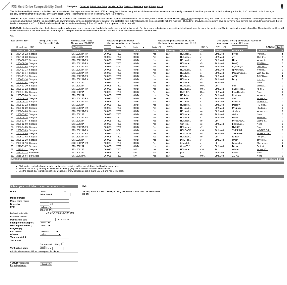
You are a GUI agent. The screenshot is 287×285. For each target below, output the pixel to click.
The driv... (261, 117)
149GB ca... (262, 76)
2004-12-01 (22, 82)
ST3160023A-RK (80, 54)
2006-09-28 (22, 117)
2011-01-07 (22, 146)
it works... (261, 70)
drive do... (261, 140)
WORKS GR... (264, 130)
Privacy (152, 6)
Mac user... (262, 143)
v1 (201, 60)
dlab (234, 98)
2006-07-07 (22, 114)
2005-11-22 (22, 105)
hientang (236, 95)
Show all (270, 47)
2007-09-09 (22, 130)
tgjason (235, 136)
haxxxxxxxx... (238, 89)
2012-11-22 (22, 152)
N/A (118, 66)
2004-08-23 (22, 57)
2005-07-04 (22, 95)
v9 (201, 79)
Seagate (33, 54)
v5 (201, 63)
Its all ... (260, 89)
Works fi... (262, 120)
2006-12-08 (22, 124)
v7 (201, 54)
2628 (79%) (86, 40)
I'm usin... (261, 54)
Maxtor (130, 40)
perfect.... (261, 85)
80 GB (193, 43)
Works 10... (262, 149)
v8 (201, 114)
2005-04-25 (22, 92)
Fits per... (261, 136)
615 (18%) (89, 43)
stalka (235, 114)
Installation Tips (115, 6)
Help (146, 6)
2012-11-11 (22, 149)
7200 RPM (256, 40)
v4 (201, 57)
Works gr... (262, 98)
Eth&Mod (219, 54)
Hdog (234, 60)
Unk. (202, 66)
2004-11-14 (22, 73)
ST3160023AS (79, 156)
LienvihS (236, 101)
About (160, 6)
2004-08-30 (22, 63)
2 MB (136, 105)
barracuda (34, 152)
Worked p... (262, 101)
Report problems (18, 265)
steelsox (236, 111)
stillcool (235, 149)
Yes (154, 54)
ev (233, 57)
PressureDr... (238, 120)
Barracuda (34, 156)
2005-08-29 (22, 98)
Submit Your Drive (98, 6)
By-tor (235, 54)
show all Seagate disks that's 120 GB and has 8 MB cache (96, 171)
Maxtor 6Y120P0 (185, 40)
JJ (233, 82)
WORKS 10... (263, 73)
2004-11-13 (22, 70)
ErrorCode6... (238, 92)
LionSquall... (238, 124)
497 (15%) (54, 43)
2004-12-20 (22, 85)
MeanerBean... (239, 73)
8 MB (136, 54)
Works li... (261, 60)
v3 (201, 124)
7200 (118, 54)
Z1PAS (235, 156)
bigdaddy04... (238, 66)
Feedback (138, 6)
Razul (235, 117)
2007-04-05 (22, 127)
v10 (202, 130)
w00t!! (235, 76)
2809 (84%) (51, 40)
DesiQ (235, 63)
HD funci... (262, 105)
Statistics (128, 6)
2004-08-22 (22, 54)
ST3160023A (78, 82)
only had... (262, 66)
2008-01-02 (22, 136)
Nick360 (236, 127)
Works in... (262, 95)
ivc (12, 35)
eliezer (235, 152)
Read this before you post (52, 186)
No (167, 95)
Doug (234, 79)
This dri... (261, 57)
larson (235, 140)
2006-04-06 (22, 111)
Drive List (84, 6)
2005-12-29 (22, 108)
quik (234, 85)
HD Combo (186, 18)
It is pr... (261, 79)
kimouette (237, 143)
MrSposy (236, 108)
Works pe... (262, 111)
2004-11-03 (22, 66)
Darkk (235, 146)
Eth (216, 85)
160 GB (107, 54)
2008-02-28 (22, 140)
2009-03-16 (22, 143)
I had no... (262, 108)
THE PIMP (237, 130)
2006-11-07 (22, 120)
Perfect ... (261, 146)
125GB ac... (262, 63)
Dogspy (236, 105)
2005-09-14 (22, 101)
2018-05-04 (22, 156)
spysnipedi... (238, 70)
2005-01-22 (22, 89)
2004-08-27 (22, 60)
